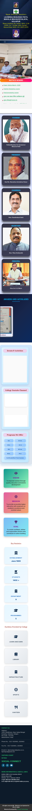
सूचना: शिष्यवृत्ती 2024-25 (10, 103)
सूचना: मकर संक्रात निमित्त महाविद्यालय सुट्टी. (14, 99)
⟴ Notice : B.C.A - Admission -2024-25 (11, 777)
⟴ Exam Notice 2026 (6, 776)
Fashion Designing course (12, 92)
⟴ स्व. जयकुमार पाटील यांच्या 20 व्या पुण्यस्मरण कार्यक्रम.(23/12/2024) (15, 781)
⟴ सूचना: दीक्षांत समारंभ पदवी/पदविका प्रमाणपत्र (11, 779)
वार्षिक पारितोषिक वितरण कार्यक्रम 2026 (14, 84)
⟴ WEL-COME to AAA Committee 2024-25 (12, 774)
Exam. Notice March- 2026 (12, 88)
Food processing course (11, 95)
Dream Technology (22, 809)
